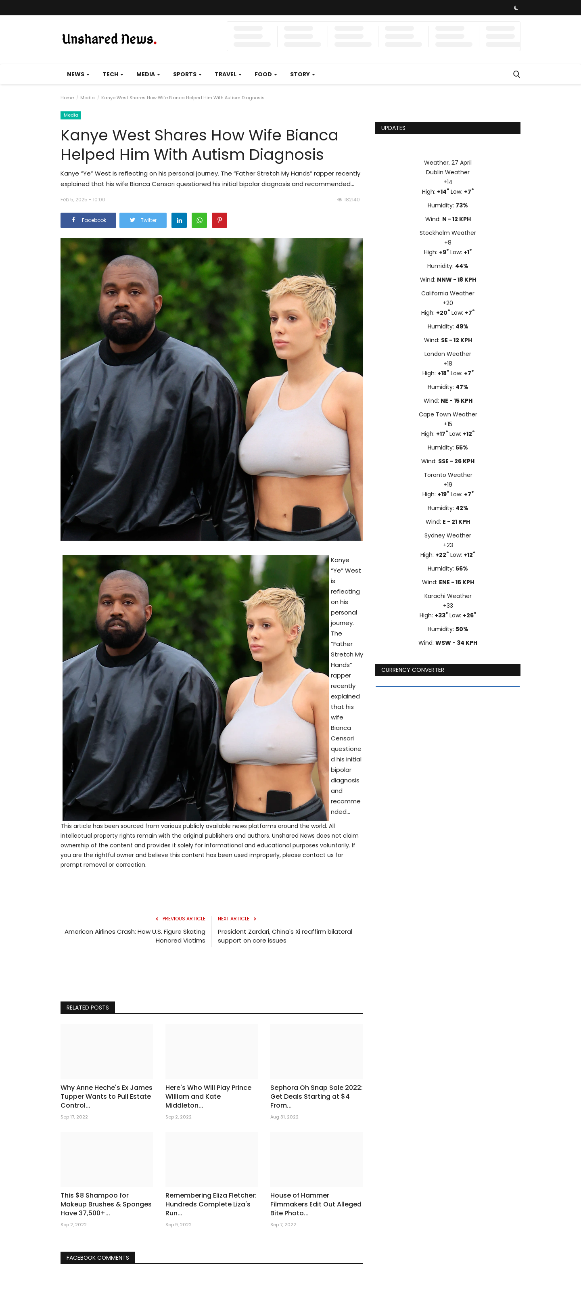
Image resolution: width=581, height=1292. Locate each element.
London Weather (447, 354)
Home (67, 97)
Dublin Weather (448, 172)
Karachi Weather (448, 596)
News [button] (78, 74)
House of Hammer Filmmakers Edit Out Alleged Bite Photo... (316, 1204)
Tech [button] (112, 74)
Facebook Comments (98, 1258)
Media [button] (148, 74)
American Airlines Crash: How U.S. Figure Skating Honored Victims (135, 936)
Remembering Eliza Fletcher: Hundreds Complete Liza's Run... (211, 1204)
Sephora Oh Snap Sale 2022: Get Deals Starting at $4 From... (316, 1096)
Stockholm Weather (448, 233)
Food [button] (266, 74)
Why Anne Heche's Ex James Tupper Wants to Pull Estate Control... (107, 1096)
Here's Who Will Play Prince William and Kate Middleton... (208, 1096)
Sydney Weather (447, 535)
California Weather (447, 293)
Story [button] (302, 74)
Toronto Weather (448, 475)
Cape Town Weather (448, 414)
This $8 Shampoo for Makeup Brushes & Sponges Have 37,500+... (106, 1204)
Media (87, 97)
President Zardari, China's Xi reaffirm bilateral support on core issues (285, 936)
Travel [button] (228, 74)
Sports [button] (187, 74)
